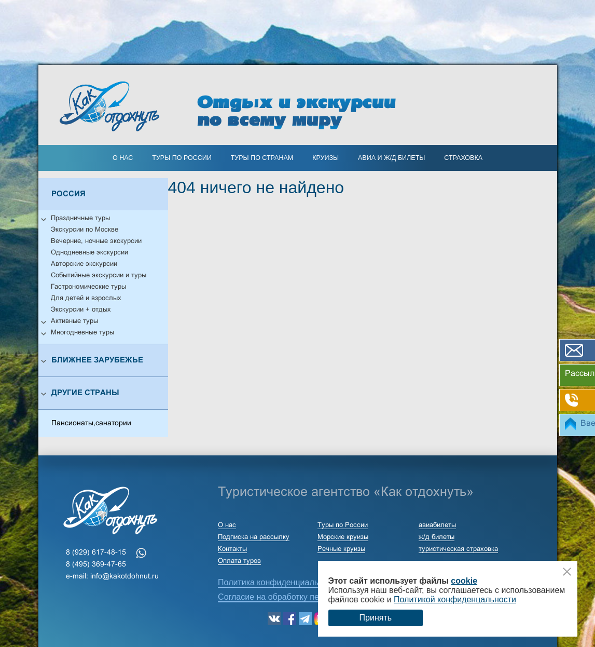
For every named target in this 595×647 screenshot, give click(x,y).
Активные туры (74, 321)
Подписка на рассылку (253, 537)
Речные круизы (341, 549)
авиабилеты (437, 525)
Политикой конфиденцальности (455, 599)
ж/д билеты (436, 537)
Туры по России (181, 157)
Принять (375, 617)
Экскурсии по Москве (84, 230)
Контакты (232, 549)
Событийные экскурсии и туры (98, 276)
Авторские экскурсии (84, 264)
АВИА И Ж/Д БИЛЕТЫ (391, 157)
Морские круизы (342, 537)
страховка (463, 157)
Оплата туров (239, 561)
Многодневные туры (82, 333)
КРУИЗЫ (325, 157)
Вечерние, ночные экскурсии (96, 241)
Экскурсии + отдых (81, 310)
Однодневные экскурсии (89, 253)
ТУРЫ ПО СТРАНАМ (262, 157)
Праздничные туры (80, 218)
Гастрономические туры (88, 287)
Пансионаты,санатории (91, 423)
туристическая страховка (458, 549)
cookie (464, 580)
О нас (123, 157)
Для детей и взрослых (86, 298)
